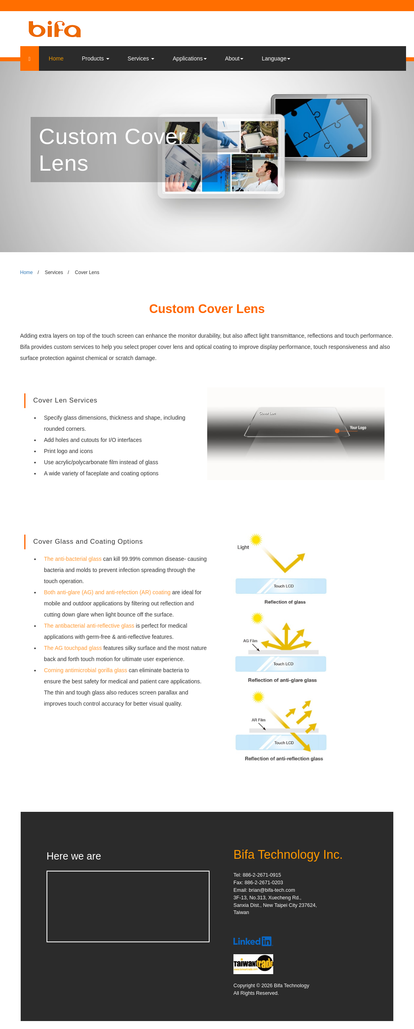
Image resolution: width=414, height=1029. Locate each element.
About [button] (234, 58)
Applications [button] (190, 58)
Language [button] (276, 58)
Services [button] (141, 58)
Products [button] (95, 58)
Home (56, 58)
